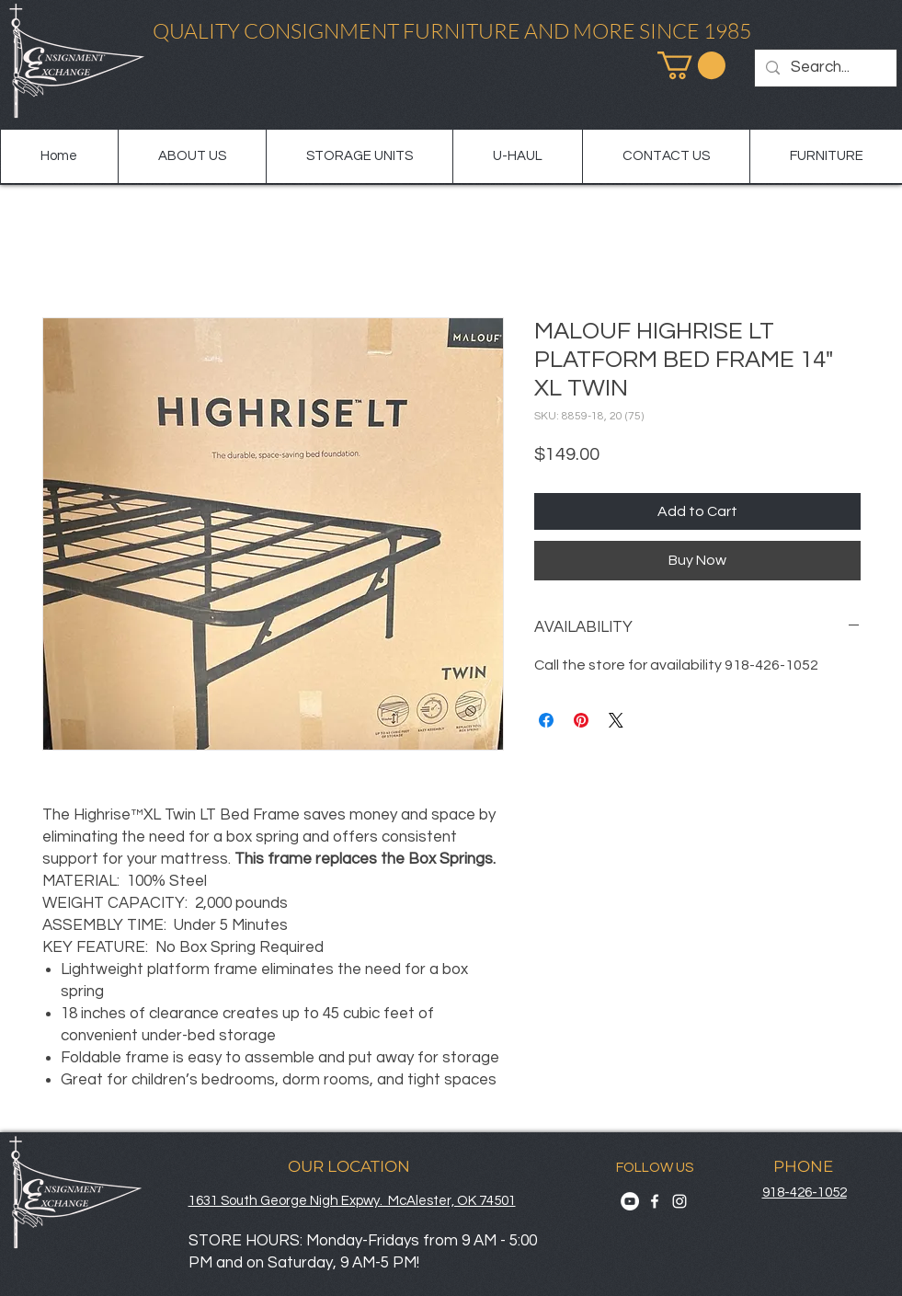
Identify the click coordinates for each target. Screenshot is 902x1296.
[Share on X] (616, 720)
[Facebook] (654, 1201)
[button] (691, 65)
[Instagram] (679, 1201)
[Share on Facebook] (546, 720)
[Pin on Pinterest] (581, 720)
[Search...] (824, 68)
